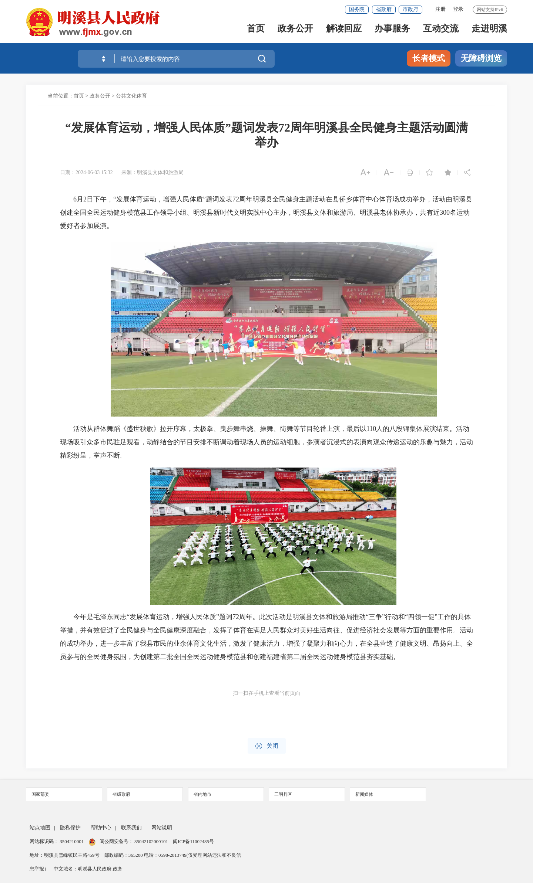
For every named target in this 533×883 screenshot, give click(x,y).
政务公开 (295, 30)
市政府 (410, 9)
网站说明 (161, 828)
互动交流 (441, 30)
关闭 (266, 746)
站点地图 (40, 828)
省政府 (384, 9)
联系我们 (131, 828)
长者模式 (428, 58)
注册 (440, 9)
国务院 (357, 9)
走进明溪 (489, 30)
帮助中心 (101, 828)
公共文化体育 (131, 96)
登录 (458, 9)
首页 (256, 30)
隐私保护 (70, 828)
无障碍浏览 (481, 58)
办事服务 (392, 30)
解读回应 (344, 30)
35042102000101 (151, 841)
